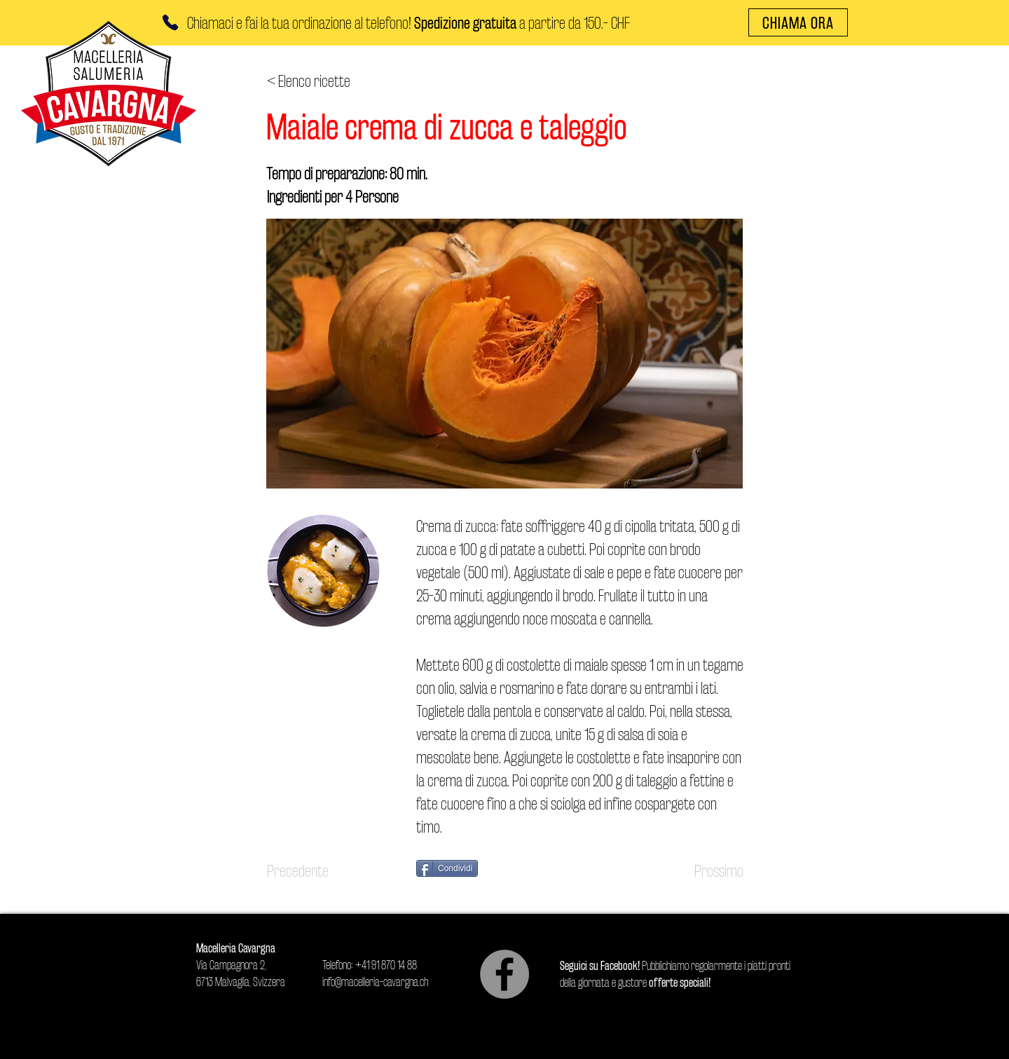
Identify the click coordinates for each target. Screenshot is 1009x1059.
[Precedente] (313, 870)
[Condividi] (447, 868)
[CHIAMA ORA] (798, 22)
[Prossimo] (708, 870)
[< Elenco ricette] (313, 81)
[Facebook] (504, 974)
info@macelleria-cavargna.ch (375, 981)
